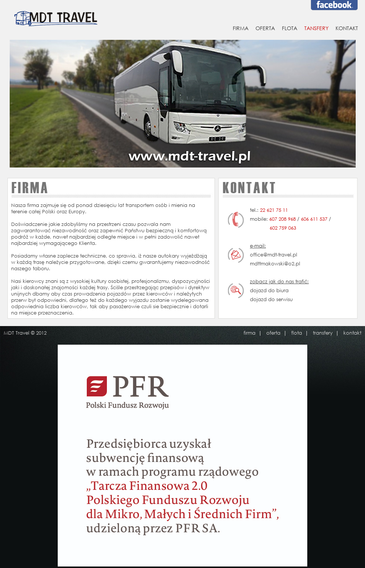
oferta (273, 333)
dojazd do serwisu (271, 299)
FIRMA (240, 28)
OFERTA (265, 28)
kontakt (352, 333)
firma (250, 333)
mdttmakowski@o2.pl (275, 264)
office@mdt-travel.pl (273, 255)
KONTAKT (347, 28)
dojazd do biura (269, 290)
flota (296, 333)
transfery (323, 333)
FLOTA (289, 28)
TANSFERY (316, 28)
